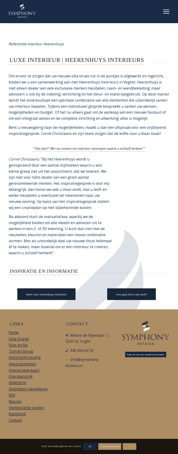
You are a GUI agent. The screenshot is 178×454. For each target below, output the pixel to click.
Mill (12, 395)
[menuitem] (166, 11)
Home (14, 332)
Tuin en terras (21, 351)
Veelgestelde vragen (26, 407)
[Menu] (166, 11)
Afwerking (17, 382)
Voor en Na (18, 344)
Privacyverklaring (109, 446)
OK (90, 446)
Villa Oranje (19, 338)
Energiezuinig (21, 376)
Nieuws (15, 401)
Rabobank (17, 413)
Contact (15, 420)
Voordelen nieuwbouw (28, 388)
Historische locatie (25, 357)
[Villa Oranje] (22, 11)
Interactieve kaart (24, 370)
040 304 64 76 (82, 350)
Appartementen (22, 363)
